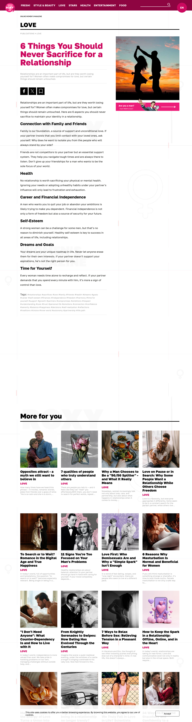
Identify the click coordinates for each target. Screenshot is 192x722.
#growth (42, 301)
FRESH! (25, 5)
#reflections (83, 307)
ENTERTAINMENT (105, 5)
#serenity (24, 307)
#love (55, 294)
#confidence (91, 304)
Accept (167, 713)
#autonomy (57, 310)
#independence (58, 298)
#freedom (71, 298)
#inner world (45, 310)
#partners (51, 301)
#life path (80, 310)
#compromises (63, 301)
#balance (34, 307)
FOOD (122, 5)
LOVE (62, 5)
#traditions (25, 310)
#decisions (56, 307)
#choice (35, 310)
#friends (70, 294)
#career (23, 298)
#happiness (44, 307)
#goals (95, 294)
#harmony (81, 298)
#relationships (34, 294)
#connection (79, 304)
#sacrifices (47, 294)
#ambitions (76, 301)
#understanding (27, 304)
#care (38, 304)
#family (62, 294)
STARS (73, 5)
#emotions (67, 304)
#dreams (87, 294)
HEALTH (85, 5)
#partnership (69, 310)
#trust (45, 304)
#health (78, 294)
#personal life (55, 304)
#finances (46, 298)
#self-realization (69, 307)
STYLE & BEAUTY (44, 5)
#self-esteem (34, 298)
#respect (86, 301)
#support (32, 301)
